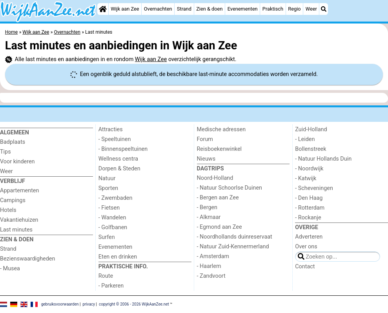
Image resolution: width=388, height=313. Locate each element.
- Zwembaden (115, 198)
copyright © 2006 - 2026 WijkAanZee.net (134, 304)
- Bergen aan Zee (218, 197)
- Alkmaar (209, 217)
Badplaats (12, 142)
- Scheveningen (314, 188)
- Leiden (305, 139)
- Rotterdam (309, 207)
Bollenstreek (310, 149)
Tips (5, 151)
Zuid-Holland (311, 129)
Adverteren (308, 236)
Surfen (106, 237)
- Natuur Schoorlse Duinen (229, 188)
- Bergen (207, 207)
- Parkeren (111, 285)
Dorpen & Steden (119, 168)
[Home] (102, 9)
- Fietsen (109, 207)
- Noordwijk (309, 168)
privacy (88, 304)
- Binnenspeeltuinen (123, 149)
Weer (311, 9)
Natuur (107, 178)
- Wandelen (112, 217)
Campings (13, 200)
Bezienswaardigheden (27, 258)
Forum (205, 139)
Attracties (110, 129)
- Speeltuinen (114, 139)
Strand (184, 9)
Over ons (306, 246)
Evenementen (243, 9)
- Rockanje (308, 217)
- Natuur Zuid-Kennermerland (233, 246)
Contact (305, 266)
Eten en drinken (117, 256)
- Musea (10, 268)
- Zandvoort (211, 276)
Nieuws (206, 159)
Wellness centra (118, 159)
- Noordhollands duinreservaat (234, 236)
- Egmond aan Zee (219, 227)
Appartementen (19, 190)
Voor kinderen (17, 161)
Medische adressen (221, 129)
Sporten (108, 188)
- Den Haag (308, 198)
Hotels (8, 210)
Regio (294, 9)
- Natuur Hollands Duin (323, 159)
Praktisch (272, 9)
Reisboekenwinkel (219, 149)
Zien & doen (209, 9)
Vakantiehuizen (19, 220)
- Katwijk (305, 178)
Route (105, 276)
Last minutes (16, 229)
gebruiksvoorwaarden (60, 304)
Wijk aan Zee (125, 9)
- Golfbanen (113, 227)
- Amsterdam (213, 256)
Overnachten (158, 9)
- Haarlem (209, 266)
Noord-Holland (215, 178)
